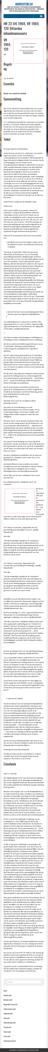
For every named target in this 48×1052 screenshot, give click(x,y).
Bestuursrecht (8, 1000)
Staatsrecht (7, 1032)
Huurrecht (7, 1018)
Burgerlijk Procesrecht (11, 1004)
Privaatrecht (7, 1027)
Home (5, 991)
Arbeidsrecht (8, 995)
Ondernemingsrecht (10, 1022)
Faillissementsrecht (10, 1009)
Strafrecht (7, 1036)
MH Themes (36, 1050)
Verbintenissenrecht (10, 1041)
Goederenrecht (8, 1013)
